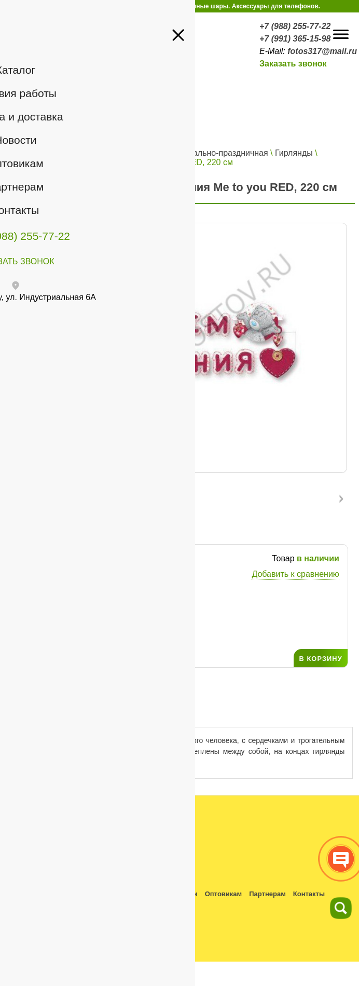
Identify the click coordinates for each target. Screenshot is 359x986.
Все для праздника (122, 152)
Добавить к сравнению (295, 574)
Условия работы (64, 894)
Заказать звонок (293, 63)
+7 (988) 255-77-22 (294, 26)
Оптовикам (223, 894)
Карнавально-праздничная (216, 152)
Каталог (63, 152)
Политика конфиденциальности (57, 907)
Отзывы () (141, 713)
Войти (121, 117)
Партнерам (267, 894)
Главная (26, 152)
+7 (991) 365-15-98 (294, 38)
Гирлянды (294, 152)
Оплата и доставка (130, 894)
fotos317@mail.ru (322, 51)
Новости (183, 894)
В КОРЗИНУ (320, 659)
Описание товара (55, 713)
